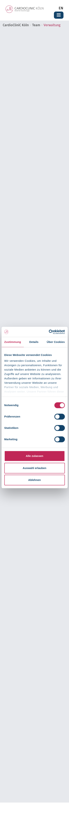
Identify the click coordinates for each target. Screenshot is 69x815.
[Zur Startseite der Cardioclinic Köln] (24, 9)
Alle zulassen (34, 455)
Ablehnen (34, 479)
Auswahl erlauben (34, 468)
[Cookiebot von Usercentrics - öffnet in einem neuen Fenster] (49, 332)
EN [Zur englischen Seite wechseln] (61, 8)
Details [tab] (33, 341)
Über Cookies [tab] (56, 341)
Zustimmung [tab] (12, 341)
